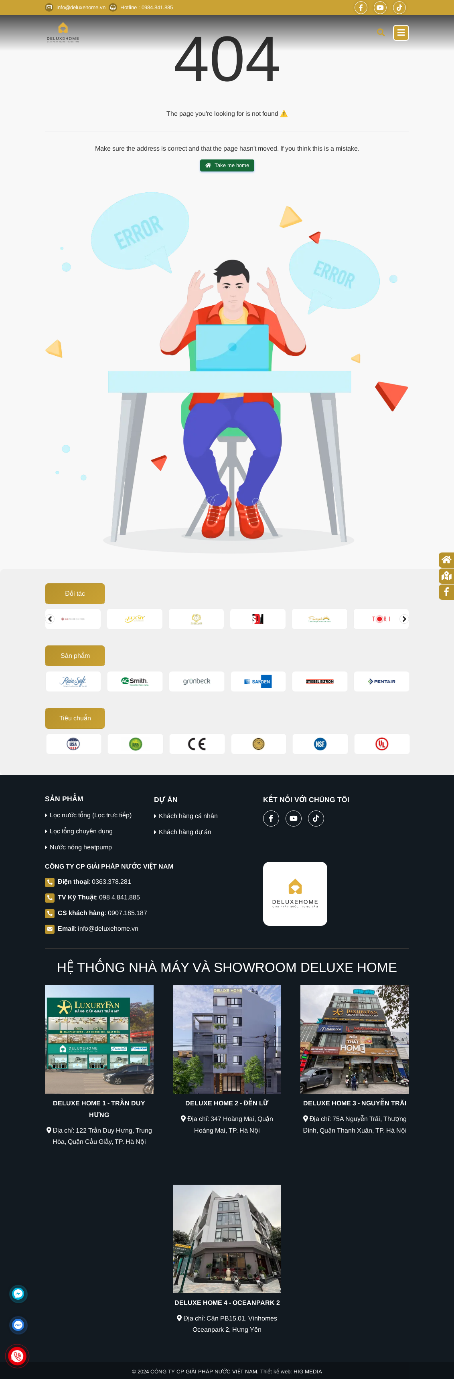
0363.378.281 (111, 881)
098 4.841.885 (119, 897)
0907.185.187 (127, 912)
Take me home (227, 165)
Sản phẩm (75, 655)
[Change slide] (50, 619)
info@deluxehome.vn (108, 928)
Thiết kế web (275, 1372)
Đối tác (75, 593)
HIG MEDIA (308, 1372)
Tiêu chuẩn (75, 718)
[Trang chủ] (446, 560)
